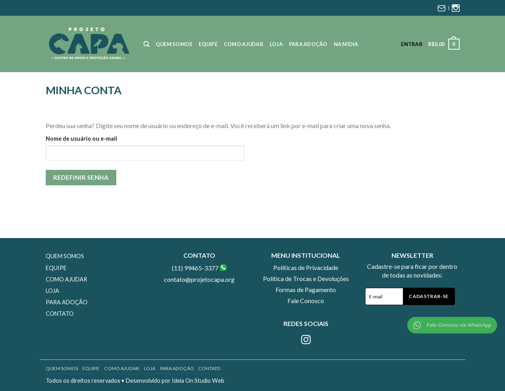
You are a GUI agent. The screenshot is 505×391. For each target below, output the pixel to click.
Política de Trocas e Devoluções (306, 278)
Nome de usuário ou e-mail (81, 138)
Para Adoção (308, 44)
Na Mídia (346, 44)
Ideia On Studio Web (198, 380)
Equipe (208, 44)
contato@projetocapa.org (199, 279)
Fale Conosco (305, 300)
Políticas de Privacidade (305, 267)
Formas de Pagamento (306, 289)
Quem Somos (174, 44)
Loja (276, 44)
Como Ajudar (243, 44)
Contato (60, 313)
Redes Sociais (305, 323)
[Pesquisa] (146, 44)
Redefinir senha (80, 177)
